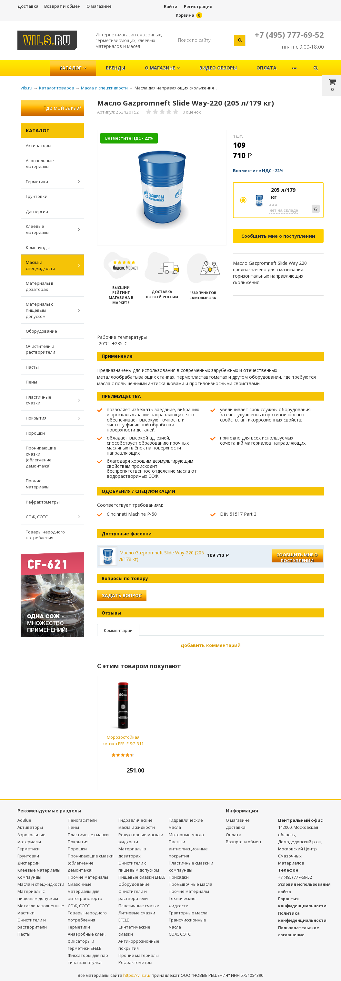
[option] (161, 188)
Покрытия (50, 418)
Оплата (266, 68)
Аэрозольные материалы (40, 164)
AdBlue (24, 820)
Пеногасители (82, 820)
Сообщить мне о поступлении (278, 236)
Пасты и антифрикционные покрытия (188, 849)
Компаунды (38, 247)
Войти (170, 6)
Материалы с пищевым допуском (50, 310)
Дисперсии (37, 211)
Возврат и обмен (62, 6)
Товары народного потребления (45, 535)
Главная (36, 64)
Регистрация (198, 6)
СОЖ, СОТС (50, 517)
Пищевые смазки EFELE (141, 877)
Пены (31, 382)
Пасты (32, 367)
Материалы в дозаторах (40, 286)
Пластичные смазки (50, 400)
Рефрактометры (43, 502)
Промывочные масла (190, 884)
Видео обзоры (218, 68)
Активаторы (38, 145)
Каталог (72, 68)
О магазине (99, 6)
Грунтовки (36, 196)
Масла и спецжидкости (50, 265)
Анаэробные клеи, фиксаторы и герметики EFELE (86, 941)
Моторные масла (186, 835)
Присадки (179, 877)
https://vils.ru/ (137, 975)
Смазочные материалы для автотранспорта (85, 891)
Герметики (50, 181)
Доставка (27, 6)
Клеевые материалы (50, 229)
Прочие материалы (37, 484)
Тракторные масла (188, 913)
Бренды (115, 68)
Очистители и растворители (40, 349)
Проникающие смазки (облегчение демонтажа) (41, 457)
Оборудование (41, 331)
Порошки (35, 433)
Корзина (185, 15)
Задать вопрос (122, 595)
